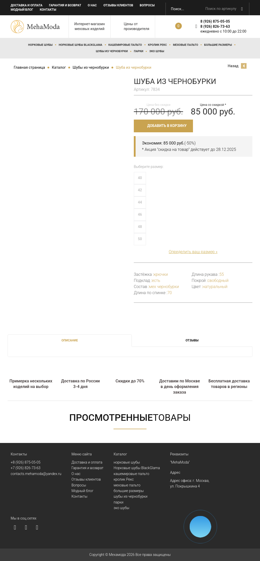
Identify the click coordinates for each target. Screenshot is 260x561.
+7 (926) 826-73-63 (25, 468)
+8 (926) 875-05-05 (25, 462)
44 (140, 202)
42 (140, 190)
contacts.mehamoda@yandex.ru (36, 474)
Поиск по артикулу (220, 9)
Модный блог (22, 9)
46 (140, 214)
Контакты (48, 9)
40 (140, 178)
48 (140, 227)
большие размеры (218, 45)
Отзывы (192, 340)
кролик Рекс (157, 45)
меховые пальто (185, 45)
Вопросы (147, 5)
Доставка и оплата (26, 5)
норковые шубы (40, 45)
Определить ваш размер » (193, 251)
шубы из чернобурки (112, 51)
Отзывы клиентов (118, 5)
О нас (92, 5)
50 (140, 239)
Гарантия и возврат (65, 5)
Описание (69, 340)
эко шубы (156, 51)
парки (138, 51)
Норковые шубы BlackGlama (80, 45)
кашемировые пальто (125, 45)
